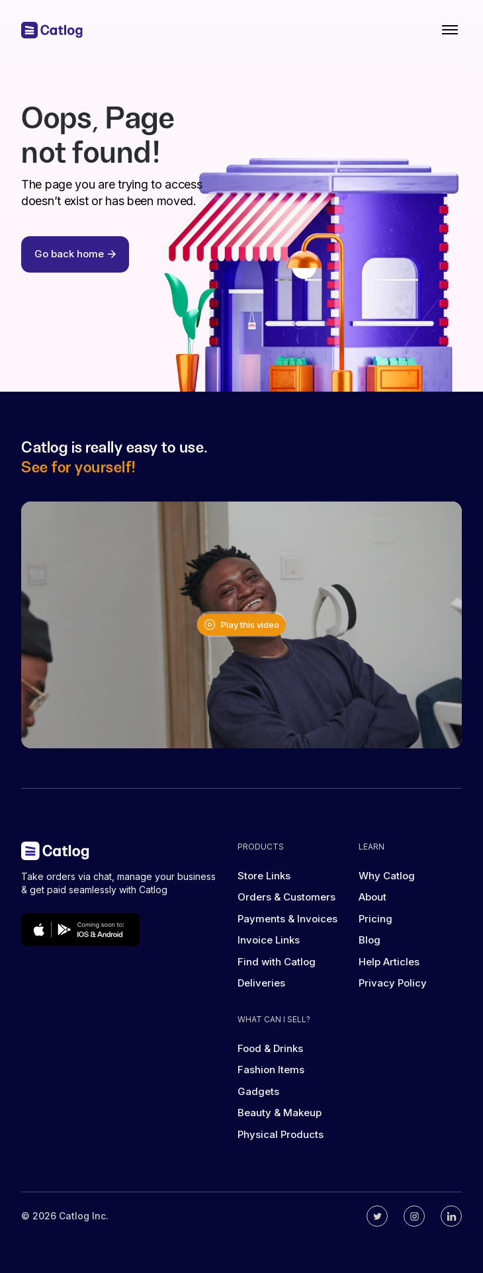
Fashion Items (271, 1069)
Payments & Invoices (287, 918)
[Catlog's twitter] (377, 1216)
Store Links (264, 875)
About (372, 897)
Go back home (75, 253)
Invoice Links (269, 940)
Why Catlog (387, 875)
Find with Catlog (277, 961)
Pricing (375, 918)
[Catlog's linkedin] (451, 1216)
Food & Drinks (270, 1048)
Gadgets (258, 1091)
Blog (369, 940)
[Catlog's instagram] (414, 1216)
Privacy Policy (393, 983)
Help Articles (389, 961)
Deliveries (261, 983)
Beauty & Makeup (280, 1112)
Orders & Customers (286, 897)
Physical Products (281, 1134)
